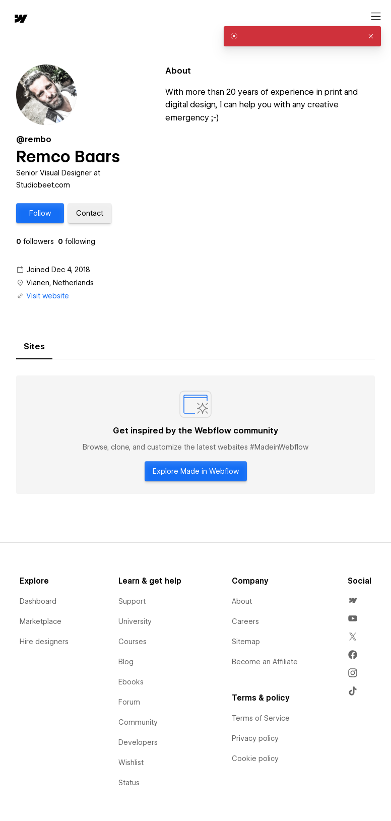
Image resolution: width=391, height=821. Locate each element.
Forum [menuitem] (129, 702)
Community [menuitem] (138, 722)
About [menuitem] (242, 601)
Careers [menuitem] (245, 621)
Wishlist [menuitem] (131, 763)
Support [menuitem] (132, 601)
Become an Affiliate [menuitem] (265, 662)
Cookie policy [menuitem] (255, 758)
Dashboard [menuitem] (38, 601)
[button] (40, 213)
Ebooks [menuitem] (131, 682)
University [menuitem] (135, 621)
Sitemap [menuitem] (246, 642)
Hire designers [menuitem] (44, 642)
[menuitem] (353, 600)
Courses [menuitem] (132, 642)
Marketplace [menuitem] (40, 621)
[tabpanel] (195, 435)
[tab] (34, 346)
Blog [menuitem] (126, 662)
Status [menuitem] (129, 783)
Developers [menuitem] (138, 742)
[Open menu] (376, 16)
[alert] (302, 36)
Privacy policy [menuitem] (255, 738)
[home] (20, 19)
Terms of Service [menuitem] (261, 718)
